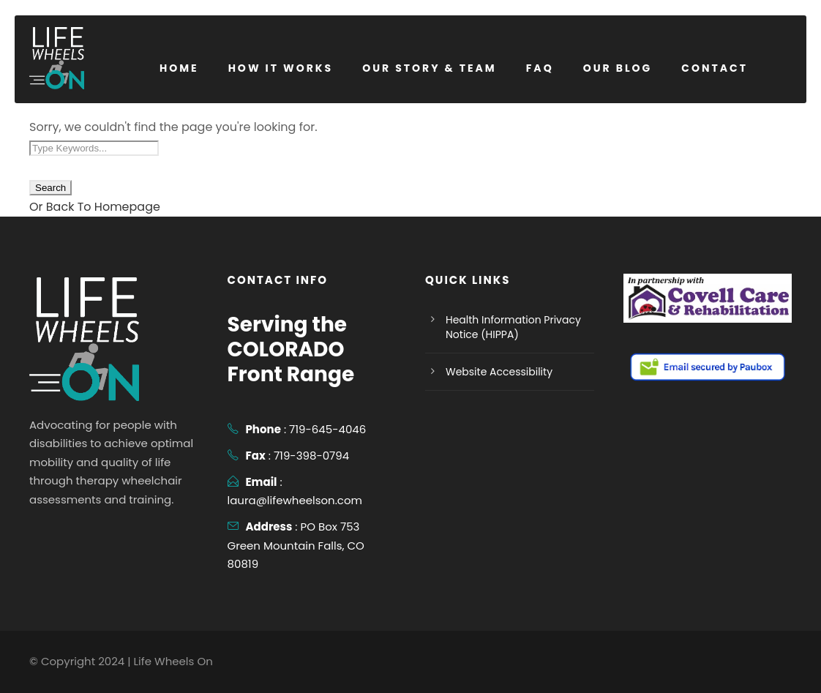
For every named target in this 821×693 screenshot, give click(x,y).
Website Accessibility (499, 371)
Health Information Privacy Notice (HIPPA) (513, 327)
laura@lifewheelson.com (295, 500)
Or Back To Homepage (94, 206)
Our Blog (618, 68)
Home (179, 68)
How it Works (281, 68)
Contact (714, 68)
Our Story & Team (429, 68)
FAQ (540, 68)
